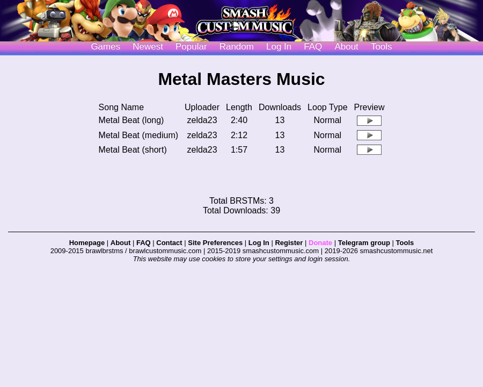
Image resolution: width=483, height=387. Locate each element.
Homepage (87, 243)
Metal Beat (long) (131, 120)
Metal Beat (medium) (139, 135)
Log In (258, 243)
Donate (320, 243)
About (346, 46)
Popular (191, 46)
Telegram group (364, 243)
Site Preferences (215, 243)
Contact (169, 243)
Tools (381, 46)
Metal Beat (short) (133, 149)
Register (289, 243)
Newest (148, 46)
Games (105, 46)
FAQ (313, 46)
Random (236, 46)
